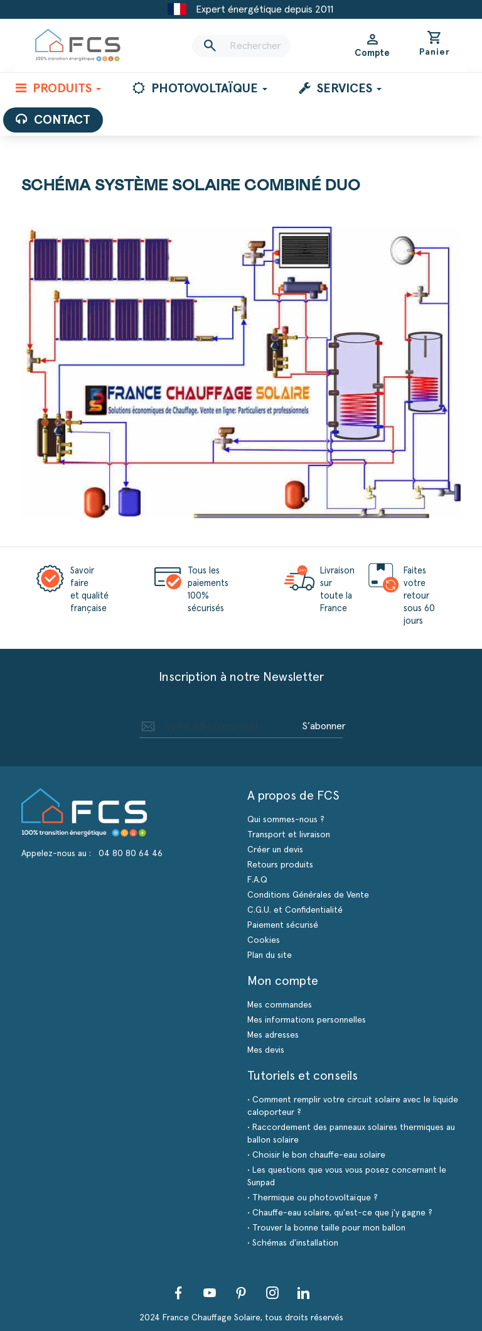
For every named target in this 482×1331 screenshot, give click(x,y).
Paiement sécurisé (282, 925)
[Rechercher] (241, 46)
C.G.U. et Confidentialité (295, 910)
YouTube (209, 1292)
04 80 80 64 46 (131, 853)
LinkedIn (303, 1292)
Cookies (263, 940)
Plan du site (269, 955)
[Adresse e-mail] (218, 726)
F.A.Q (257, 880)
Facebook (178, 1292)
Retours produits (280, 865)
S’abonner (324, 726)
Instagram (272, 1292)
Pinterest (241, 1292)
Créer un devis (275, 849)
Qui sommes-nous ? (285, 819)
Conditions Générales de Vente (308, 895)
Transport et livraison (288, 834)
